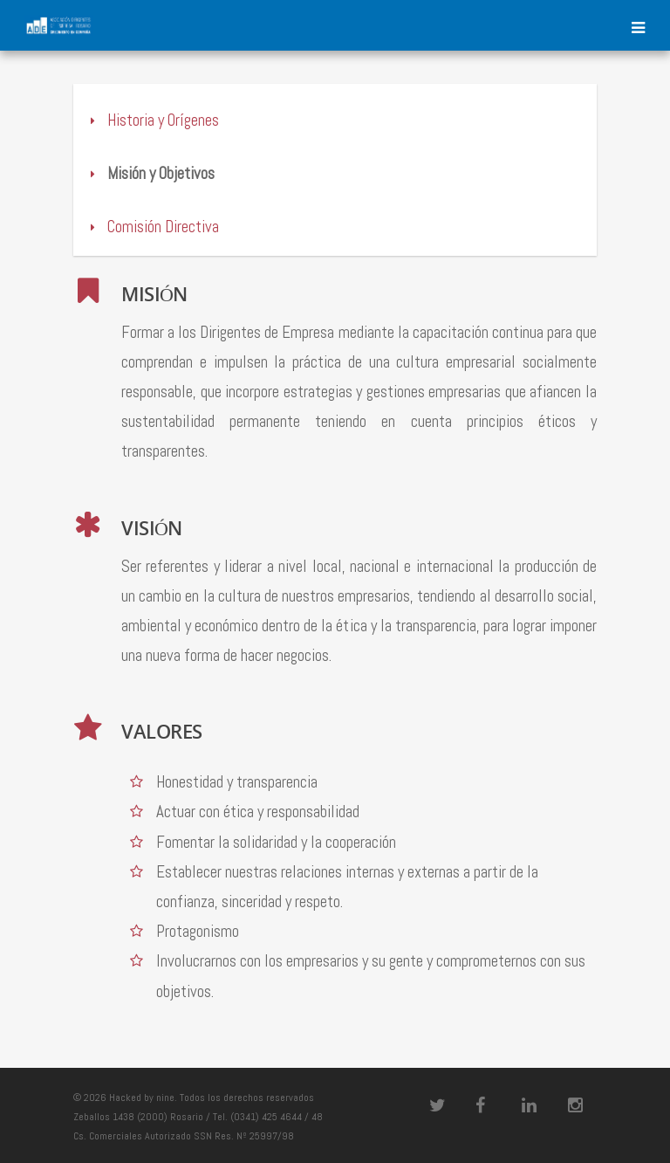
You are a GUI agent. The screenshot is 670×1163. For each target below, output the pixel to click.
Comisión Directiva (152, 226)
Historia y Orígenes (152, 120)
